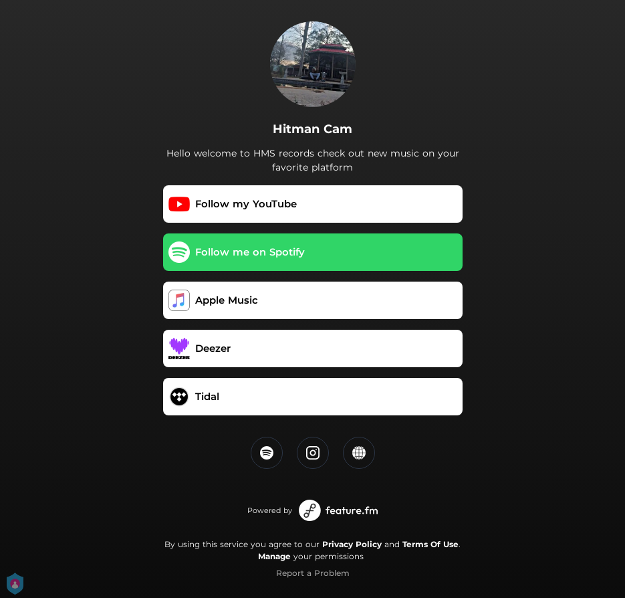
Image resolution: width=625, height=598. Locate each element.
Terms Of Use (430, 544)
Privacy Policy (352, 544)
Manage (274, 556)
